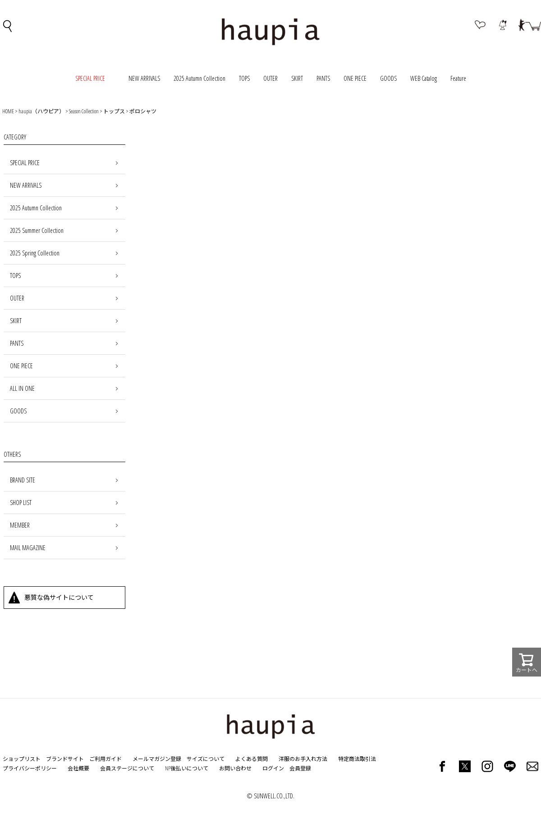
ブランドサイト (65, 759)
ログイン (273, 768)
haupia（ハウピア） (41, 111)
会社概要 (78, 768)
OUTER (270, 78)
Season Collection (84, 111)
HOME (8, 111)
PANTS (323, 78)
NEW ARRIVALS (144, 78)
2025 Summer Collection (37, 230)
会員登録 (300, 768)
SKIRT (297, 78)
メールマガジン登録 (157, 759)
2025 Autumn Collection (199, 78)
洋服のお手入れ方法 (303, 759)
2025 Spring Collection (35, 253)
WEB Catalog (423, 78)
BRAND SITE (22, 480)
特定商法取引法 (357, 759)
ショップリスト (22, 759)
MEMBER (20, 525)
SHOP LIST (21, 502)
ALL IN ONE (22, 388)
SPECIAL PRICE (25, 162)
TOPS (244, 78)
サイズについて (206, 759)
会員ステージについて (127, 768)
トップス (114, 111)
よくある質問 (251, 759)
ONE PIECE (355, 78)
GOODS (388, 78)
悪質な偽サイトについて (59, 597)
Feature (458, 78)
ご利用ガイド (105, 759)
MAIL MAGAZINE (28, 547)
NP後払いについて (186, 768)
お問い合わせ (235, 768)
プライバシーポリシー (30, 768)
